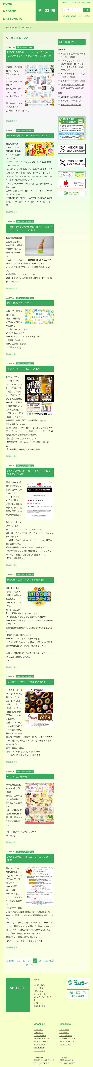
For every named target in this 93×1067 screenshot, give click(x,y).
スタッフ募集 (84, 16)
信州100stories (39, 1047)
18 (27, 965)
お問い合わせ (38, 991)
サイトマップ (38, 1003)
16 (45, 960)
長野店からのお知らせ (71, 101)
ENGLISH (72, 2)
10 (13, 960)
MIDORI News (69, 16)
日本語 (64, 2)
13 (29, 960)
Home (37, 979)
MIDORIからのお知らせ (71, 97)
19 (32, 965)
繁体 (83, 2)
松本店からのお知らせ (71, 104)
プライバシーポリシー (41, 994)
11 (18, 960)
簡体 (88, 2)
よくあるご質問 (39, 1044)
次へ (48, 960)
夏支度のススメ (68, 81)
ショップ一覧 (38, 1029)
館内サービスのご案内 (41, 1038)
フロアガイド (38, 1033)
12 (24, 960)
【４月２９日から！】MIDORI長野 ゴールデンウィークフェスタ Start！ (73, 64)
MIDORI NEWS (39, 985)
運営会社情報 (38, 1006)
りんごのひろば (39, 1050)
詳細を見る (12, 121)
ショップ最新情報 (40, 1036)
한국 (79, 2)
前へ (11, 960)
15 (40, 960)
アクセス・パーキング (41, 1041)
